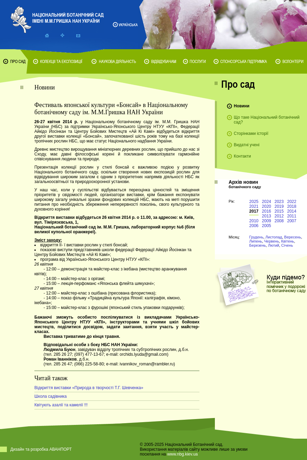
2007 (291, 220)
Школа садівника (50, 396)
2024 (266, 201)
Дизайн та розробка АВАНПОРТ (41, 449)
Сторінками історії (251, 133)
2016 (266, 211)
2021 (254, 206)
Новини (241, 106)
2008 (279, 220)
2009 (266, 220)
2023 (279, 201)
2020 (266, 206)
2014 (291, 211)
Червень (271, 241)
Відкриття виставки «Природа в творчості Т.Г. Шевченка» (88, 387)
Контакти (242, 156)
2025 (254, 201)
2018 (291, 206)
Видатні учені (246, 144)
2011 (291, 216)
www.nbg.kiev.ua (182, 454)
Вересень (292, 237)
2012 (279, 216)
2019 (279, 206)
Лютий (273, 245)
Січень (287, 245)
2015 (279, 211)
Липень (255, 241)
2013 (266, 216)
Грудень (256, 237)
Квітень (287, 241)
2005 (266, 225)
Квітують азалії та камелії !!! (61, 405)
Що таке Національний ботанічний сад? (266, 120)
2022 (291, 201)
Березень (257, 245)
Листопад (273, 237)
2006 (254, 225)
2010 (254, 220)
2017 (254, 211)
